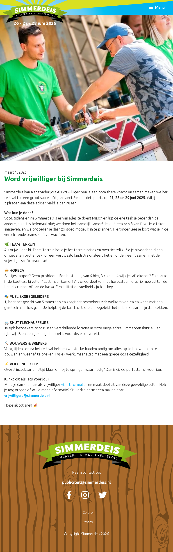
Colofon (89, 512)
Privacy (88, 522)
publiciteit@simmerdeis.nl (86, 482)
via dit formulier (74, 384)
